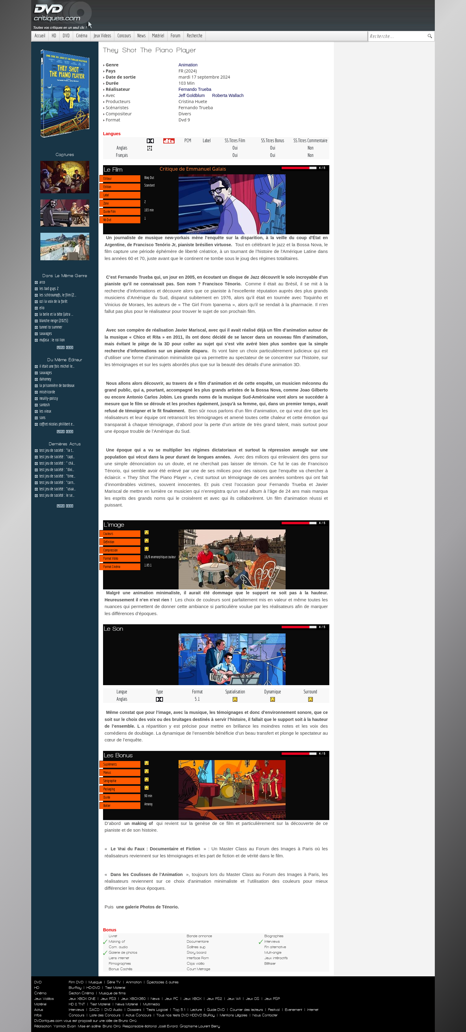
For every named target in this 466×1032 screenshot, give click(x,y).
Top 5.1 (179, 1010)
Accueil (40, 36)
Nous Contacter (264, 1015)
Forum (175, 36)
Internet (312, 1010)
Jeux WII (234, 998)
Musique (95, 982)
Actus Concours (138, 1015)
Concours (124, 36)
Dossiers (134, 1010)
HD (54, 36)
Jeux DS (252, 998)
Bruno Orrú (111, 1026)
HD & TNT (77, 1004)
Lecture (196, 1010)
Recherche (194, 36)
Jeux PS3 (108, 998)
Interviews (76, 1010)
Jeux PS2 (214, 998)
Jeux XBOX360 (133, 998)
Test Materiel (115, 987)
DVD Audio (113, 1010)
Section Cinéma (81, 993)
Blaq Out (149, 177)
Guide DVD (216, 1010)
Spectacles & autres (163, 982)
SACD (94, 1010)
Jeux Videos (102, 36)
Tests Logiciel (157, 1010)
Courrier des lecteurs (246, 1010)
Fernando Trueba (195, 89)
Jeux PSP (272, 998)
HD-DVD (93, 987)
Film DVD (76, 982)
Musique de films (112, 993)
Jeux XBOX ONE (82, 998)
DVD (66, 36)
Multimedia (151, 1004)
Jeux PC (171, 998)
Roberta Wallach (228, 95)
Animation (188, 64)
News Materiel (127, 1004)
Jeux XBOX (192, 998)
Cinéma (81, 36)
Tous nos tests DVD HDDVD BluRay (186, 1015)
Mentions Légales (233, 1015)
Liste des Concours (105, 1015)
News (141, 36)
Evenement (293, 1010)
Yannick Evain (65, 1026)
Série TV (114, 982)
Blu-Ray (75, 987)
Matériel (158, 36)
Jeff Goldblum (192, 95)
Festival (274, 1010)
